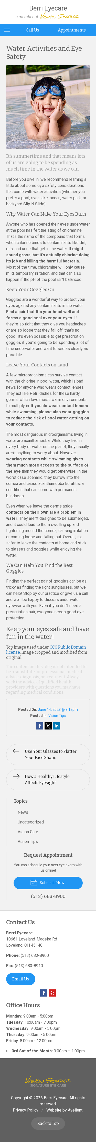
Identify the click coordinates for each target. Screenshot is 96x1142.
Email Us (20, 979)
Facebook (43, 993)
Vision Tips (57, 716)
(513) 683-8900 (35, 955)
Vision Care (28, 831)
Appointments (72, 30)
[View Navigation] (8, 30)
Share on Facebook (39, 725)
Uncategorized (31, 822)
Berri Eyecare (56, 1097)
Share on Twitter (48, 725)
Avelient (75, 1110)
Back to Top (48, 1123)
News (23, 812)
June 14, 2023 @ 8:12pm (58, 709)
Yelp (52, 993)
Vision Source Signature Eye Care (48, 1081)
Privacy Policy (25, 1110)
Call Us (32, 30)
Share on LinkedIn (56, 725)
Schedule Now (47, 882)
